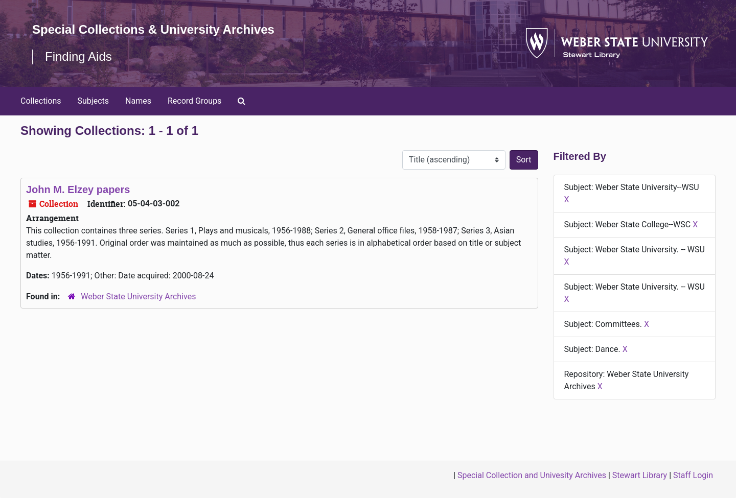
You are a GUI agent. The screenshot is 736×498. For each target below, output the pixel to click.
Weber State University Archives (138, 296)
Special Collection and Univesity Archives (531, 475)
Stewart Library (639, 475)
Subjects (93, 101)
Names (138, 101)
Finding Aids (78, 56)
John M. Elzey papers (78, 189)
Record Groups (194, 101)
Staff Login (693, 475)
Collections (40, 101)
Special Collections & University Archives (153, 29)
